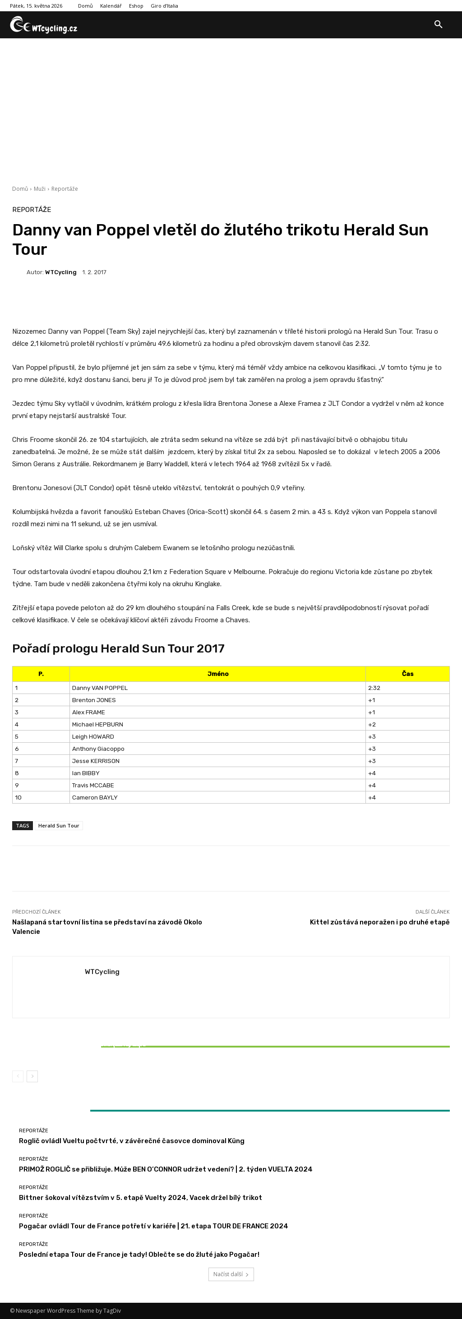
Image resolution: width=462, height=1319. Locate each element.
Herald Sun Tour (58, 825)
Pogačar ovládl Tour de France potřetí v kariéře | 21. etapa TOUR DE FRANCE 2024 (153, 1226)
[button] (438, 24)
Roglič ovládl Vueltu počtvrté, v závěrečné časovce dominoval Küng (132, 1141)
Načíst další (231, 1274)
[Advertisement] (231, 106)
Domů (20, 189)
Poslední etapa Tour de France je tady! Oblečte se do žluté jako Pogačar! (139, 1254)
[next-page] (32, 1076)
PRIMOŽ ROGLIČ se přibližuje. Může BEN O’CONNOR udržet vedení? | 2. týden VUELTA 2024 (166, 1169)
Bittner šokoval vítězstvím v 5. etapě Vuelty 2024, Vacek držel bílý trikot (84, 1048)
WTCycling (61, 272)
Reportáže (64, 189)
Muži (40, 189)
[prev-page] (17, 1076)
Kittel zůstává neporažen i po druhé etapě (380, 922)
